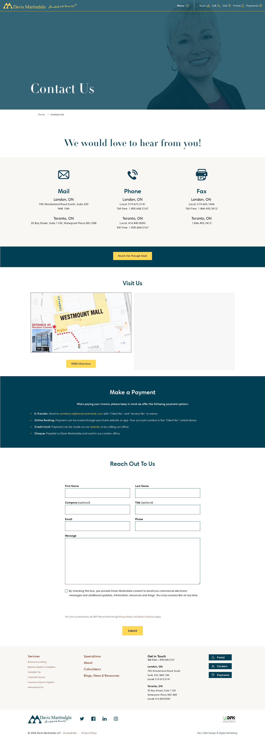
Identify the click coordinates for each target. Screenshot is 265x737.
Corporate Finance (36, 677)
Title (138, 502)
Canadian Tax (34, 672)
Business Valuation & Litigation (42, 667)
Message (71, 535)
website (95, 426)
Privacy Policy (126, 616)
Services (34, 656)
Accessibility (70, 733)
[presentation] (90, 608)
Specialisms (92, 656)
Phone (140, 519)
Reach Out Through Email (132, 255)
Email (69, 519)
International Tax (36, 687)
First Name (73, 486)
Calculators (92, 669)
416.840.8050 (162, 698)
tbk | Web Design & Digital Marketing (217, 732)
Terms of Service (146, 616)
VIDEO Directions (81, 363)
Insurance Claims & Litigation (41, 682)
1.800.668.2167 (166, 659)
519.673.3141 (162, 679)
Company (71, 502)
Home (41, 114)
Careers (220, 666)
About (88, 662)
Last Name (143, 486)
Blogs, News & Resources (101, 675)
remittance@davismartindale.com (81, 413)
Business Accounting (37, 662)
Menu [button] (180, 5)
